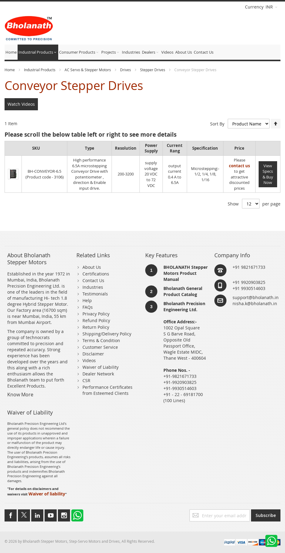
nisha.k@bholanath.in (255, 303)
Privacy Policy (95, 314)
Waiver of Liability (100, 367)
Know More (20, 394)
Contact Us (93, 280)
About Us (91, 267)
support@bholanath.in (256, 297)
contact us (239, 165)
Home (10, 69)
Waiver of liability (47, 494)
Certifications (95, 274)
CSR (86, 380)
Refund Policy (96, 320)
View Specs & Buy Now (268, 174)
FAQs (87, 307)
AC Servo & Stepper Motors (88, 69)
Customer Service (100, 347)
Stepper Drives (153, 69)
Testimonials (95, 294)
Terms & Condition (101, 340)
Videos (89, 360)
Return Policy (95, 327)
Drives (126, 69)
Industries (92, 287)
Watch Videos (21, 104)
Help (87, 300)
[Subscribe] (265, 515)
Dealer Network (98, 374)
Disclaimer (93, 354)
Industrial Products (40, 69)
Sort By (217, 124)
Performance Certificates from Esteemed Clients (107, 390)
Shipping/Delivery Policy (106, 334)
